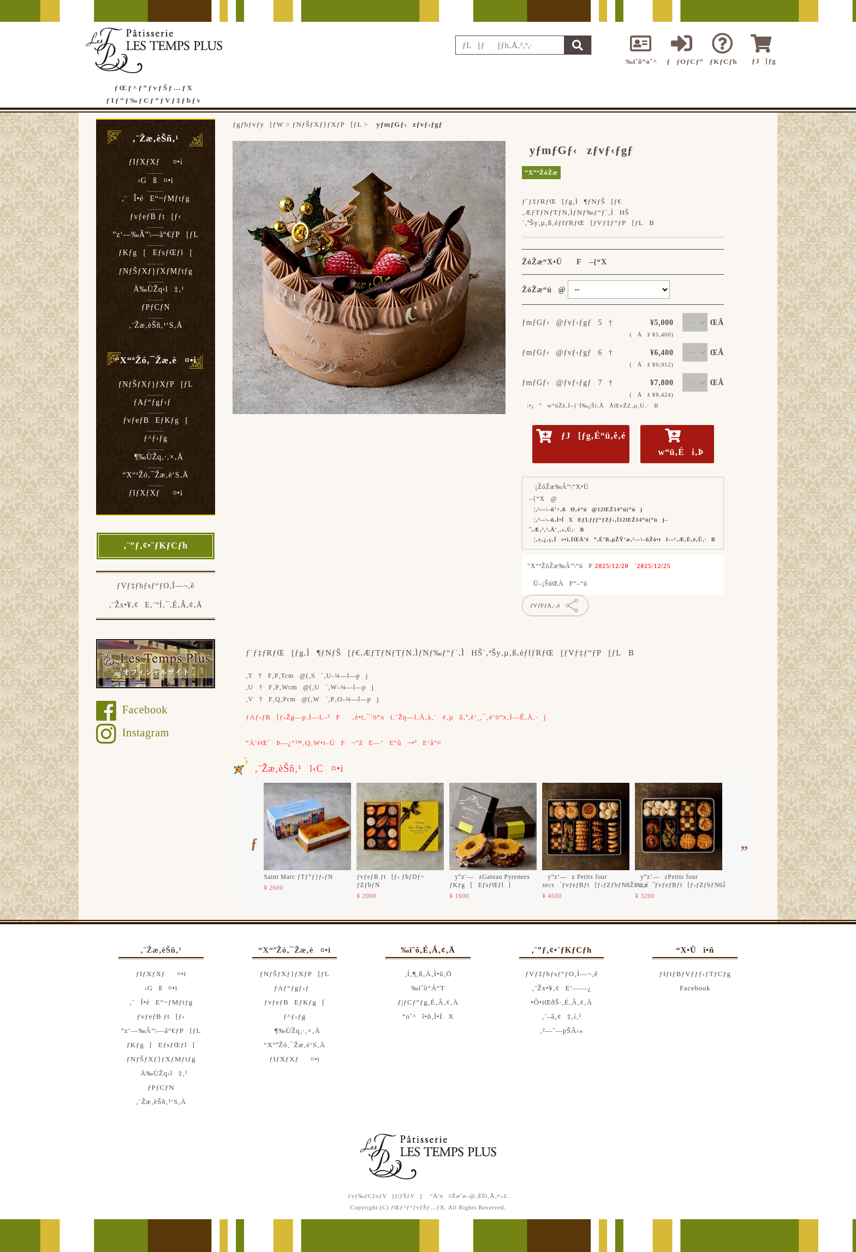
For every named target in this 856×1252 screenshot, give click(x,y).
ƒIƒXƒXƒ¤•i (155, 162)
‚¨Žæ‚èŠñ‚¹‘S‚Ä (156, 325)
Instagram (132, 733)
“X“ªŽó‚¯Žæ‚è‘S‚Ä (156, 475)
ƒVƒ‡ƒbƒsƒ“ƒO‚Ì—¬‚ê (156, 586)
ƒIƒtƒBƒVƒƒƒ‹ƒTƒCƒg (695, 974)
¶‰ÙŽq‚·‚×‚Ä (155, 457)
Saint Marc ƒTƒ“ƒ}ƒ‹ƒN (298, 876)
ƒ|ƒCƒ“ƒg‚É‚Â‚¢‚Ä (427, 1002)
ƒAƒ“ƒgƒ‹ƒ (156, 402)
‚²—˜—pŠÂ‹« (562, 1030)
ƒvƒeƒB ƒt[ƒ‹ (155, 216)
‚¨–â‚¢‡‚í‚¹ (561, 1016)
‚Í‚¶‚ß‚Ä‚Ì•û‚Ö (428, 974)
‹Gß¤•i (155, 180)
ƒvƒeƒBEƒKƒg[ (155, 420)
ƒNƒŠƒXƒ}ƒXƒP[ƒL (155, 384)
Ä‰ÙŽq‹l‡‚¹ (156, 289)
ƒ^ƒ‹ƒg (155, 438)
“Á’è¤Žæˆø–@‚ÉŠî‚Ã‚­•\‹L (469, 1195)
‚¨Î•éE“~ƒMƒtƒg (156, 198)
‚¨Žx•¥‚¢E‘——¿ (561, 988)
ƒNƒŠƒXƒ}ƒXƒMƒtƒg (155, 271)
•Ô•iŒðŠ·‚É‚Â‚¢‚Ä (561, 1002)
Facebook (132, 710)
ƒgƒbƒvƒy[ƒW (258, 124)
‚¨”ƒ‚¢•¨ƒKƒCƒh (155, 545)
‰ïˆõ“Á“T (428, 988)
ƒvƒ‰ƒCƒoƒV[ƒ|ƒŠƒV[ (385, 1195)
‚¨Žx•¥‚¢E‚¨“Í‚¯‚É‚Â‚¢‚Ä (155, 605)
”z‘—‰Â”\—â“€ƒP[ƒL (155, 235)
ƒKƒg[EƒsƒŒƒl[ (155, 253)
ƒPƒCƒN (155, 307)
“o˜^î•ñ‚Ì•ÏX (428, 1016)
